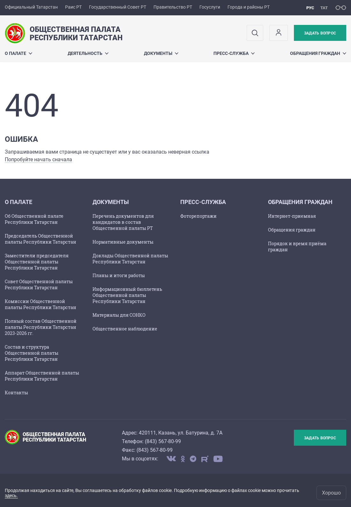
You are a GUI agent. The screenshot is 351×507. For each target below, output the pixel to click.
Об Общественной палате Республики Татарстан (34, 219)
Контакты (16, 393)
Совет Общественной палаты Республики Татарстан (39, 284)
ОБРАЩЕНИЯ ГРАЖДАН (318, 53)
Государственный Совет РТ (117, 7)
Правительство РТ (172, 7)
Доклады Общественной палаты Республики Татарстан (130, 259)
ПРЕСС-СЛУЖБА (234, 53)
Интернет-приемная (292, 216)
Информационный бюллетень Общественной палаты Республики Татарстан (127, 295)
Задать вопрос (320, 33)
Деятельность (88, 53)
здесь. (11, 495)
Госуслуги (209, 7)
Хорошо (331, 493)
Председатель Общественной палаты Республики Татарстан (40, 239)
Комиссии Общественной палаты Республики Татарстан (40, 304)
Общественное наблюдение (125, 329)
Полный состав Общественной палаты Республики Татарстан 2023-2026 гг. (41, 327)
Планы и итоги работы (119, 275)
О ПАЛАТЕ (18, 53)
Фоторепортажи (198, 216)
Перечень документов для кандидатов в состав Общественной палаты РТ (123, 222)
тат (324, 7)
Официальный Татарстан (31, 7)
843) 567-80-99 (163, 441)
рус (310, 7)
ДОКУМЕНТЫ (161, 53)
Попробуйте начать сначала (38, 159)
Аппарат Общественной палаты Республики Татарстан (42, 376)
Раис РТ (73, 7)
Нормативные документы (123, 242)
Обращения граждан (292, 230)
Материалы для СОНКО (119, 315)
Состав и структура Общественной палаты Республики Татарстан (31, 353)
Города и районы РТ (249, 7)
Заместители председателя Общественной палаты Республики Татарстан (37, 262)
